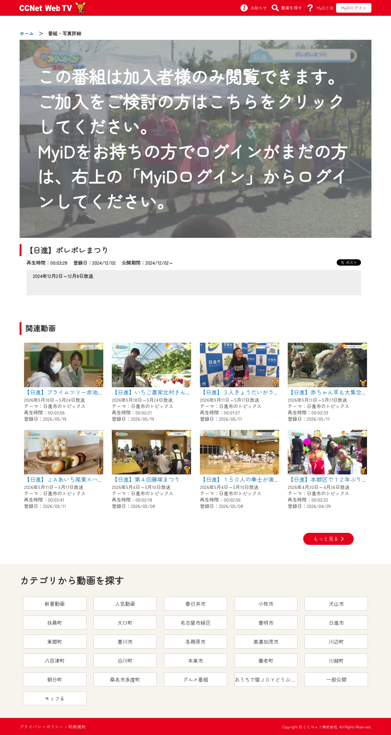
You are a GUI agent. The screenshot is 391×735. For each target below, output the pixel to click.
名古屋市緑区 (195, 622)
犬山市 (336, 603)
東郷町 (54, 641)
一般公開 (336, 679)
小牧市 (266, 603)
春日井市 (195, 603)
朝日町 (54, 679)
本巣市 (195, 660)
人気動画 (125, 603)
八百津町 (55, 660)
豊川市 (125, 641)
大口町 (125, 622)
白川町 (125, 660)
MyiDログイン (353, 8)
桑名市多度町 (125, 679)
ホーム (27, 33)
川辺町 (336, 641)
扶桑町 (54, 622)
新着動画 (55, 603)
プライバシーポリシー (42, 727)
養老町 (266, 660)
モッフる (55, 698)
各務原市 (195, 641)
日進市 (336, 622)
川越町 (336, 660)
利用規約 (77, 727)
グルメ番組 (195, 679)
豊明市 (266, 622)
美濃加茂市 (266, 641)
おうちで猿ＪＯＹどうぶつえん (266, 679)
